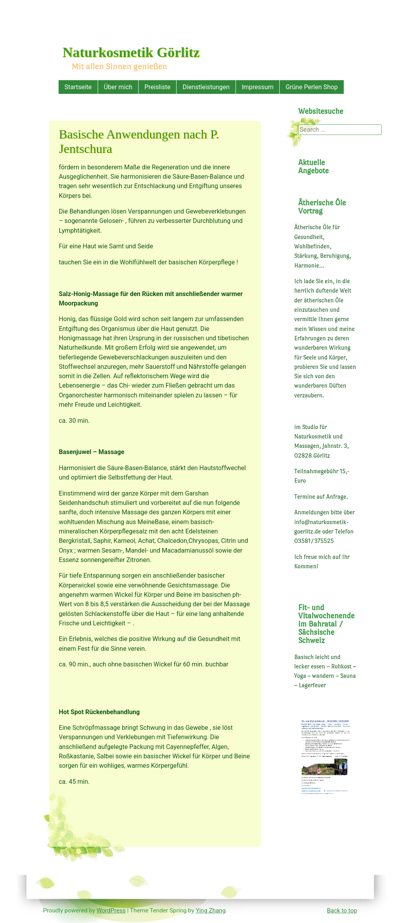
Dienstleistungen (205, 87)
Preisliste (158, 87)
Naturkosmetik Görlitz (131, 52)
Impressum (257, 87)
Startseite (78, 87)
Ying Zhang (211, 910)
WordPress (110, 910)
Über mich (118, 87)
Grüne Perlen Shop (312, 87)
